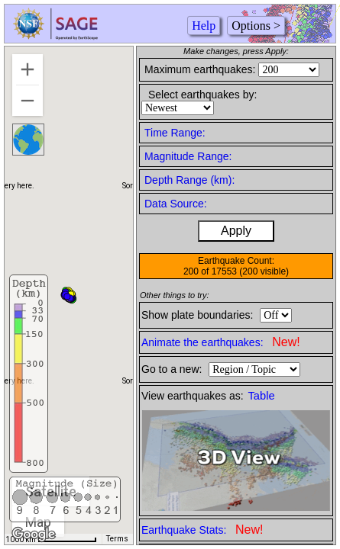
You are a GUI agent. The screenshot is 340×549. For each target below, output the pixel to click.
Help (203, 25)
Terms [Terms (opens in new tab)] (117, 539)
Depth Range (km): (189, 180)
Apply (236, 230)
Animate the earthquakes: (220, 342)
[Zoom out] (27, 100)
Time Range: (175, 133)
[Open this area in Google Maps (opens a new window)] (33, 534)
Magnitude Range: (188, 156)
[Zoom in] (27, 69)
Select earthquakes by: (202, 94)
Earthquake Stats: (202, 529)
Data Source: (175, 203)
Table (261, 396)
